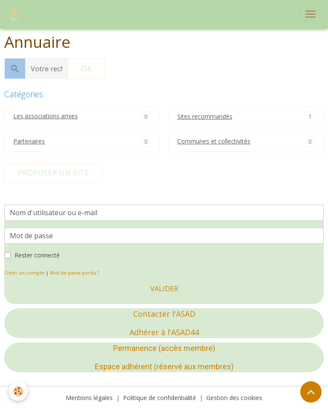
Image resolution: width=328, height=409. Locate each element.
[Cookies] (18, 391)
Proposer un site (53, 172)
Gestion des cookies (234, 398)
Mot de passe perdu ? (74, 272)
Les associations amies (45, 116)
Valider (164, 288)
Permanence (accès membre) (164, 348)
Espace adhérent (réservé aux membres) (164, 366)
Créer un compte (24, 272)
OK (86, 68)
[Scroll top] (311, 392)
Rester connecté (37, 255)
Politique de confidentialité (159, 398)
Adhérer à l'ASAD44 (164, 332)
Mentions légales (89, 398)
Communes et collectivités (213, 141)
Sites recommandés (204, 116)
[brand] (16, 14)
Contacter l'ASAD (164, 314)
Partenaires (29, 141)
